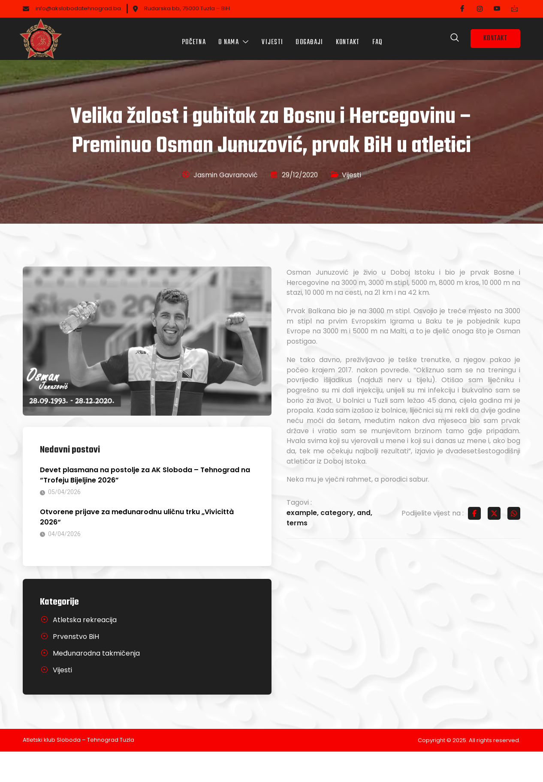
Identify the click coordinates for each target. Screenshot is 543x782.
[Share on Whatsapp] (513, 544)
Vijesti (272, 36)
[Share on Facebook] (474, 544)
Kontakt (348, 36)
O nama (233, 36)
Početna (193, 36)
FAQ (378, 36)
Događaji (309, 36)
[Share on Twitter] (494, 544)
